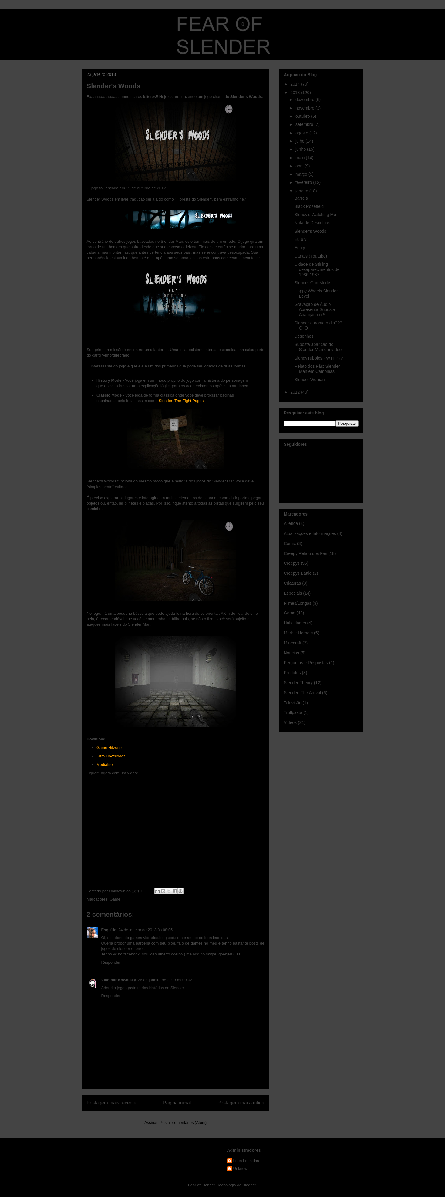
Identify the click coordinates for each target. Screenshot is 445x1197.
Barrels (301, 198)
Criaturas (292, 583)
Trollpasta (293, 712)
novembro (305, 108)
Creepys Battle (298, 573)
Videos (290, 722)
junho (301, 149)
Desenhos (303, 336)
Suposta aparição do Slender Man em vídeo (318, 347)
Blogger (249, 1185)
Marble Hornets (298, 633)
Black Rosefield (309, 206)
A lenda (291, 523)
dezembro (305, 99)
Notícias (291, 653)
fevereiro (304, 182)
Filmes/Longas (298, 603)
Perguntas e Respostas (306, 662)
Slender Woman (309, 379)
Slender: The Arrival (302, 692)
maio (300, 157)
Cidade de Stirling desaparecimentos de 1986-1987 (316, 269)
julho (300, 141)
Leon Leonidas (246, 1160)
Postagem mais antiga (240, 1102)
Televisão (293, 702)
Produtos (292, 672)
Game (115, 899)
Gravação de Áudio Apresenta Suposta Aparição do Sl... (314, 309)
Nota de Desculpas (312, 222)
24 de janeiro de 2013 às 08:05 (145, 930)
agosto (302, 132)
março (301, 174)
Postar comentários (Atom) (183, 1122)
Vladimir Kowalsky (118, 980)
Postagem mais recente (112, 1102)
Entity (299, 247)
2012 (295, 392)
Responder (111, 962)
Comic (290, 543)
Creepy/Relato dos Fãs (305, 553)
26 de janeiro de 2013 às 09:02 (165, 980)
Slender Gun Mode (312, 282)
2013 (295, 92)
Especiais (293, 593)
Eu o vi (300, 239)
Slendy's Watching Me (315, 214)
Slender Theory (298, 682)
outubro (303, 116)
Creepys (292, 563)
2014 (295, 84)
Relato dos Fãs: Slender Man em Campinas (317, 369)
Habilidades (295, 622)
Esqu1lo (109, 930)
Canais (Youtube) (310, 256)
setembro (304, 124)
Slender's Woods (310, 231)
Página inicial (177, 1102)
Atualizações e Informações (310, 533)
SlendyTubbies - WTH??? (318, 358)
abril (300, 166)
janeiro (302, 190)
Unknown (241, 1168)
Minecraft (293, 643)
